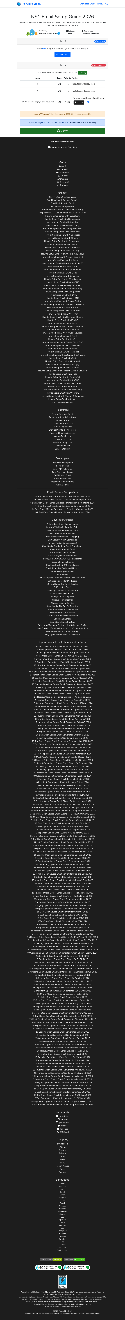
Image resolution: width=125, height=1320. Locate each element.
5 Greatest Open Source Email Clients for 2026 (62, 712)
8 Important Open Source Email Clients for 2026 (62, 902)
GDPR (62, 1159)
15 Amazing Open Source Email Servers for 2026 (62, 703)
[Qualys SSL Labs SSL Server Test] (51, 1259)
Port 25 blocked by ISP (62, 402)
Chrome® (62, 182)
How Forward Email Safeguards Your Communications (62, 628)
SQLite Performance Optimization (62, 615)
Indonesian (62, 1214)
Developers (62, 458)
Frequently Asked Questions (62, 147)
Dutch (62, 1195)
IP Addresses (62, 465)
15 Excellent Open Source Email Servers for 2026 (62, 690)
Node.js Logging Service (62, 603)
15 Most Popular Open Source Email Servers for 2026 (62, 665)
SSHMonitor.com (62, 445)
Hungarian (62, 1211)
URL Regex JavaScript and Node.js (62, 631)
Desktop (62, 178)
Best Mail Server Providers (62, 533)
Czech (62, 1189)
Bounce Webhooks (62, 478)
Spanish (62, 1236)
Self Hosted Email (62, 475)
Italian (62, 1217)
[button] (87, 102)
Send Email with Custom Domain (62, 200)
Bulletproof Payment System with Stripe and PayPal (62, 625)
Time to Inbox (62, 420)
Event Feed (62, 1143)
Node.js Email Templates (62, 596)
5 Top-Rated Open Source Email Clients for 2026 (62, 839)
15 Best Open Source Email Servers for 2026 (62, 646)
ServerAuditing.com (62, 442)
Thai (62, 1242)
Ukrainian (62, 1247)
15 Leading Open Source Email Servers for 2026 (62, 678)
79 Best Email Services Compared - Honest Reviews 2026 (62, 496)
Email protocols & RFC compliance (62, 565)
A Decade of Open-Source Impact (62, 524)
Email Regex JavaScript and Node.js (62, 568)
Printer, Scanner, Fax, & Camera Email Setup (62, 209)
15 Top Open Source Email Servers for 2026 (62, 652)
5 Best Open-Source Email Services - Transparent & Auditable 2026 (62, 502)
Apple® (62, 166)
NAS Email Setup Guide (62, 206)
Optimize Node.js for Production (62, 580)
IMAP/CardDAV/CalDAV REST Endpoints (62, 558)
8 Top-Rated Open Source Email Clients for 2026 (62, 750)
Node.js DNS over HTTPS (62, 593)
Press (62, 1169)
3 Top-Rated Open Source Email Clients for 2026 (62, 662)
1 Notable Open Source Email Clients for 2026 (62, 700)
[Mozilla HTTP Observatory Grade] (74, 1259)
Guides (62, 192)
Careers (62, 1172)
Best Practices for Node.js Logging (62, 536)
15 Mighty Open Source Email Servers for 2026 (62, 728)
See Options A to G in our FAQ (83, 122)
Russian (62, 1233)
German (62, 1206)
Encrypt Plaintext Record (62, 429)
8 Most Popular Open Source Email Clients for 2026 (62, 757)
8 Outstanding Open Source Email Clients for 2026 (62, 775)
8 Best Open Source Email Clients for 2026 (62, 649)
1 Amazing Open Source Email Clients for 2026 (62, 706)
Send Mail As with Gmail (62, 203)
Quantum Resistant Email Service (62, 609)
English (62, 1197)
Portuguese (62, 1231)
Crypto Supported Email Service (62, 584)
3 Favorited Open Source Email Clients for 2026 (62, 1073)
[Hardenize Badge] (62, 1281)
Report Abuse (62, 1165)
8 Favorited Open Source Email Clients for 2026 (62, 719)
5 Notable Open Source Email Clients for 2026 (62, 1054)
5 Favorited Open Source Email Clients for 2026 (62, 807)
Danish (62, 1192)
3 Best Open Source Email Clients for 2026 (62, 826)
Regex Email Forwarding (62, 481)
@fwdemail (62, 1122)
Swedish (62, 1239)
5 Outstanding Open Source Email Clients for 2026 (62, 687)
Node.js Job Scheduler (62, 599)
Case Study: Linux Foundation (62, 555)
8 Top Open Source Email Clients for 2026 (62, 655)
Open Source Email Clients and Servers (62, 642)
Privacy (99, 3)
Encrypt (79, 102)
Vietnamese (62, 1250)
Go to (100, 41)
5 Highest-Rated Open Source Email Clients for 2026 (62, 674)
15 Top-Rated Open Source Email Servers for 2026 (62, 659)
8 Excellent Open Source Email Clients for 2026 (62, 782)
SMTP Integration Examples (62, 197)
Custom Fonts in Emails (62, 562)
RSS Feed (62, 1132)
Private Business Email (62, 414)
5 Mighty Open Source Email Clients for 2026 (62, 997)
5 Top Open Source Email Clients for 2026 (62, 744)
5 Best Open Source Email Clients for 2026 (62, 738)
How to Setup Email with (62, 215)
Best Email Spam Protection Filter (62, 530)
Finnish (62, 1200)
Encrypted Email (87, 3)
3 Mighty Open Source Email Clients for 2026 (62, 820)
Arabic (62, 1184)
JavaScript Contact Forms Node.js (62, 590)
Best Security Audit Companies (62, 539)
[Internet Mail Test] (76, 1267)
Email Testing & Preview (62, 571)
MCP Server (62, 574)
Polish (62, 1228)
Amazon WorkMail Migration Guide (62, 527)
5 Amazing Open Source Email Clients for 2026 (62, 883)
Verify (82, 72)
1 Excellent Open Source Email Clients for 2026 (62, 693)
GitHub (63, 1119)
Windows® (62, 169)
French (62, 1203)
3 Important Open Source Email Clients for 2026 (62, 725)
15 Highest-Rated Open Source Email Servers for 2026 (62, 671)
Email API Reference (62, 469)
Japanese (62, 1219)
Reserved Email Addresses (62, 433)
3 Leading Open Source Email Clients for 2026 (62, 769)
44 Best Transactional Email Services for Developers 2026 (62, 506)
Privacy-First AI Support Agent (62, 543)
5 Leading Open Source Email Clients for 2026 (62, 681)
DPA (62, 1162)
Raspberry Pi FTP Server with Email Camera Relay (62, 212)
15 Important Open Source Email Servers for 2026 (62, 722)
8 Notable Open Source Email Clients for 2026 (62, 788)
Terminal (62, 185)
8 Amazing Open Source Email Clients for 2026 (62, 794)
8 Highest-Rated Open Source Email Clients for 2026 (62, 851)
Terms (62, 1156)
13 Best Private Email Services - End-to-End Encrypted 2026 (62, 499)
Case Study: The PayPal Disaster (62, 606)
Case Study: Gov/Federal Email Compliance (62, 546)
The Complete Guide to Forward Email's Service (62, 577)
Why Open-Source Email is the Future (62, 634)
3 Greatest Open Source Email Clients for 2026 (62, 1066)
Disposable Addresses (62, 423)
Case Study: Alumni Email (62, 549)
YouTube (62, 1128)
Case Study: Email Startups (62, 622)
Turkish (62, 1244)
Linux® (62, 175)
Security (62, 1150)
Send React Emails (62, 618)
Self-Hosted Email (62, 587)
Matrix (62, 1125)
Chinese (62, 1186)
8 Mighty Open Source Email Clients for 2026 (62, 731)
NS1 (44, 48)
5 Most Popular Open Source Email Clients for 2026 (62, 668)
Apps (62, 162)
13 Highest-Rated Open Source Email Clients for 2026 (62, 763)
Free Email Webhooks (62, 472)
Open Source (62, 484)
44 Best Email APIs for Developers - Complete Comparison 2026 (62, 509)
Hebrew (62, 1208)
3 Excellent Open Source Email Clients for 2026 (62, 1047)
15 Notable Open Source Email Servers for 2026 (62, 696)
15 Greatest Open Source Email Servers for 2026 (63, 709)
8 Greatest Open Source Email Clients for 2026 (62, 801)
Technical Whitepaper (62, 462)
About (62, 1147)
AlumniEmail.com (62, 436)
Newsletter (62, 1116)
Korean (62, 1222)
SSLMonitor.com (62, 448)
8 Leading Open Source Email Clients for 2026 (62, 946)
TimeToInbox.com (62, 439)
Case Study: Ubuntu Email (62, 552)
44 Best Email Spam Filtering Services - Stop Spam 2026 (62, 512)
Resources (62, 410)
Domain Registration (62, 426)
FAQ (106, 3)
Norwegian (62, 1225)
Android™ (62, 172)
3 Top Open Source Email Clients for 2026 (62, 832)
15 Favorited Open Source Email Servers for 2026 (62, 715)
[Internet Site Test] (48, 1267)
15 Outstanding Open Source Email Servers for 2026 (62, 684)
